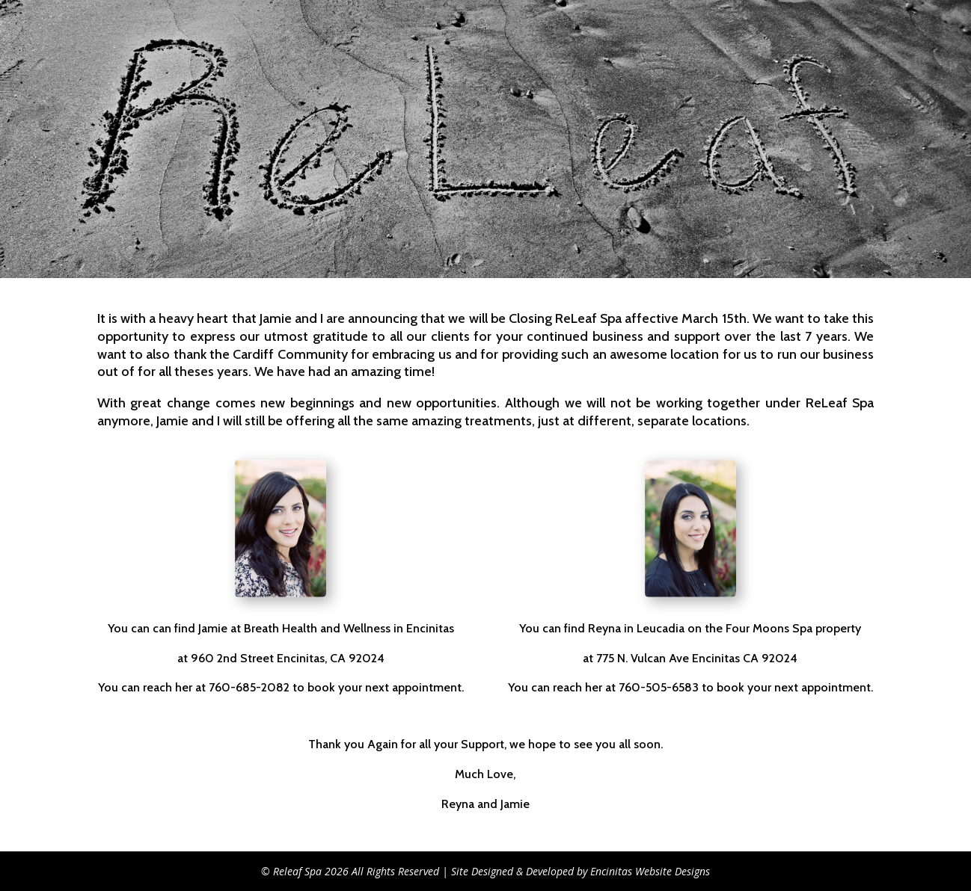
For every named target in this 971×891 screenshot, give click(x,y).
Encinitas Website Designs (650, 871)
